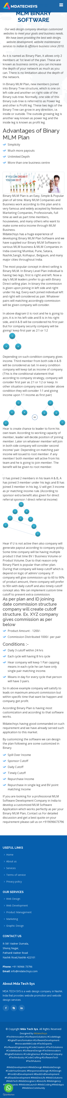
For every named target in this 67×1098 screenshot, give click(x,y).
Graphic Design (15, 926)
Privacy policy (14, 881)
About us (11, 861)
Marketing (12, 919)
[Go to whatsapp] (8, 1087)
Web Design (13, 899)
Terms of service (16, 875)
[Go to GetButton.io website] (8, 1095)
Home (9, 854)
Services (11, 868)
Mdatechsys (40, 1033)
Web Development (17, 905)
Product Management (19, 912)
